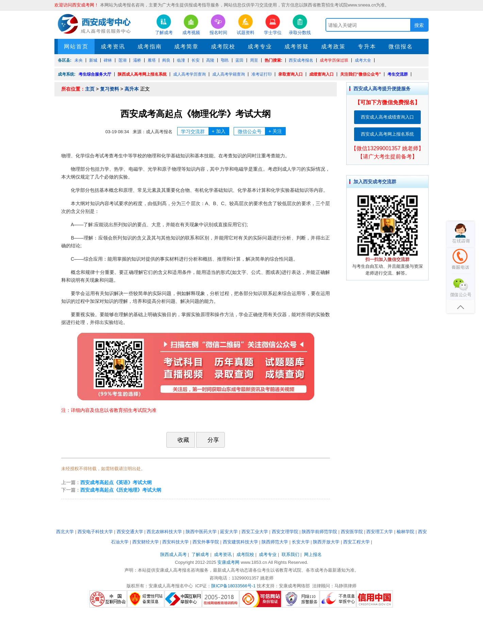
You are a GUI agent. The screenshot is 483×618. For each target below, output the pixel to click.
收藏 (180, 439)
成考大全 (363, 60)
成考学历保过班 (334, 60)
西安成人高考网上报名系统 (387, 134)
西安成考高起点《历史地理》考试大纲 (120, 490)
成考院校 (223, 46)
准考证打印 (261, 74)
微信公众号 (262, 131)
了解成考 (200, 554)
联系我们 (290, 554)
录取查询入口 (290, 74)
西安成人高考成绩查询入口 (387, 117)
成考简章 (186, 46)
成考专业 (260, 46)
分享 (210, 439)
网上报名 (313, 554)
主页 (90, 89)
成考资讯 (113, 46)
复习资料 (109, 89)
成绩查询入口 (321, 74)
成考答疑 (296, 46)
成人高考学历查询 (189, 74)
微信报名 (400, 46)
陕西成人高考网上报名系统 (142, 74)
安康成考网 (228, 562)
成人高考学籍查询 (228, 74)
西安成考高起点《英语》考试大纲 (116, 482)
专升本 (367, 46)
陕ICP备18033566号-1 (233, 585)
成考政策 (333, 46)
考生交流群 (397, 74)
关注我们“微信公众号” (360, 74)
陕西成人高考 (173, 554)
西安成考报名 (301, 60)
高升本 (131, 89)
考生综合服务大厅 (95, 74)
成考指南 (149, 46)
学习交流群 (205, 131)
